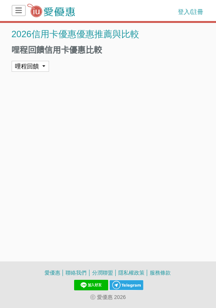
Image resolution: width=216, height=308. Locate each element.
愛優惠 (52, 272)
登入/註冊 (190, 11)
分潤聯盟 (102, 272)
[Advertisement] (108, 90)
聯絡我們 (76, 272)
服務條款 (160, 272)
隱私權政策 (131, 272)
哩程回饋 (27, 66)
